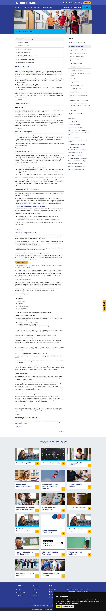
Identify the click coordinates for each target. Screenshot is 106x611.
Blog (25, 7)
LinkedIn (52, 589)
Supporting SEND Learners (74, 137)
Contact (35, 598)
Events (30, 7)
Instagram (53, 597)
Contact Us (87, 2)
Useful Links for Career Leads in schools (78, 150)
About (19, 7)
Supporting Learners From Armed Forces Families (50, 486)
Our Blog (18, 589)
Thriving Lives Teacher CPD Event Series (78, 158)
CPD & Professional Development (76, 144)
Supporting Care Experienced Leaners (77, 130)
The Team (35, 592)
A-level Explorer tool (21, 262)
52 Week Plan (19, 595)
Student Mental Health (73, 147)
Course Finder (60, 157)
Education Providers (47, 7)
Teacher (86, 7)
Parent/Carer (76, 7)
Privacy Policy (46, 609)
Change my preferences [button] (68, 606)
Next (60, 431)
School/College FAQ (73, 122)
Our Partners (36, 595)
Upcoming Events (20, 592)
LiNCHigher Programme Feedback (76, 166)
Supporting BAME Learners (75, 127)
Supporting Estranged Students (76, 169)
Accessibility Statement (37, 609)
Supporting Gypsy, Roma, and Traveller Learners (25, 509)
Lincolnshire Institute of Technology (77, 161)
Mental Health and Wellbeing (75, 163)
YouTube (52, 594)
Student (65, 7)
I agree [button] (58, 606)
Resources (36, 7)
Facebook (52, 592)
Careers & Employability (74, 124)
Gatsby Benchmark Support (75, 155)
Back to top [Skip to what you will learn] (18, 99)
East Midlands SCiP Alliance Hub (76, 152)
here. (25, 423)
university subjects (22, 349)
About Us (35, 589)
